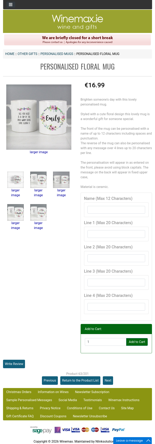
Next (108, 380)
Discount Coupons (53, 416)
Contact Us (107, 408)
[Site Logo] (77, 22)
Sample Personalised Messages (29, 400)
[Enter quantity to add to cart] (106, 342)
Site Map (127, 408)
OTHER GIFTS (27, 54)
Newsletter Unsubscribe (90, 416)
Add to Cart (137, 342)
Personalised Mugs (57, 54)
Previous (50, 380)
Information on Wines (53, 392)
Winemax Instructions (123, 400)
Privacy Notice (50, 408)
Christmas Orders (18, 392)
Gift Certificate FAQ (20, 416)
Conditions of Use (79, 408)
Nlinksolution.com (108, 441)
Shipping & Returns (19, 408)
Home (9, 54)
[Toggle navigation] (10, 5)
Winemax (66, 441)
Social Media (67, 400)
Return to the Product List (80, 380)
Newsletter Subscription (92, 392)
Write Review (14, 364)
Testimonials (92, 400)
